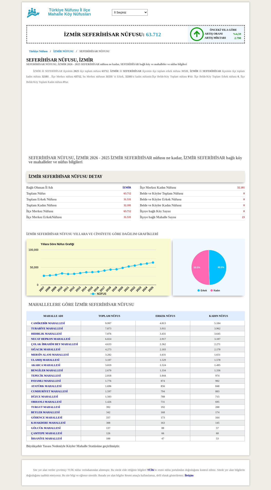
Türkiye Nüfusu (38, 51)
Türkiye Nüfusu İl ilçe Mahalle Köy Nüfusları (69, 12)
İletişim (189, 475)
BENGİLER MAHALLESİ (47, 370)
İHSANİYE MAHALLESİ (46, 438)
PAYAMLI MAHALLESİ (46, 381)
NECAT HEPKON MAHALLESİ (50, 339)
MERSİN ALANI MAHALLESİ (50, 354)
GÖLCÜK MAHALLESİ (46, 428)
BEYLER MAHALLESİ (45, 412)
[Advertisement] (135, 119)
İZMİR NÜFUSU (63, 51)
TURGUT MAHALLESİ (45, 407)
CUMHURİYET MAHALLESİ (49, 391)
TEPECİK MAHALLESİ (46, 375)
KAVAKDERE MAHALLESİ (48, 422)
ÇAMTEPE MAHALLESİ (46, 433)
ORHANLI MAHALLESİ (46, 401)
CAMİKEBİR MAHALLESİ (48, 323)
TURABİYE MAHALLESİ (47, 328)
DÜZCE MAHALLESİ (44, 396)
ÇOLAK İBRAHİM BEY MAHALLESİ (54, 344)
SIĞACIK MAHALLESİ (45, 349)
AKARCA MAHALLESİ (45, 365)
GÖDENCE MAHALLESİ (46, 417)
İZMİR (127, 187)
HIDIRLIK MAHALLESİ (46, 333)
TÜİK (150, 470)
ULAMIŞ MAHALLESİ (45, 360)
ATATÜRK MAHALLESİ (46, 386)
